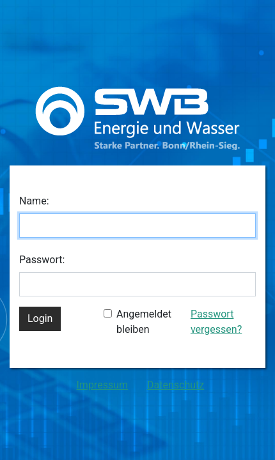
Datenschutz (175, 385)
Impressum (103, 385)
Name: (34, 201)
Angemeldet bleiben (137, 321)
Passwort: (42, 260)
